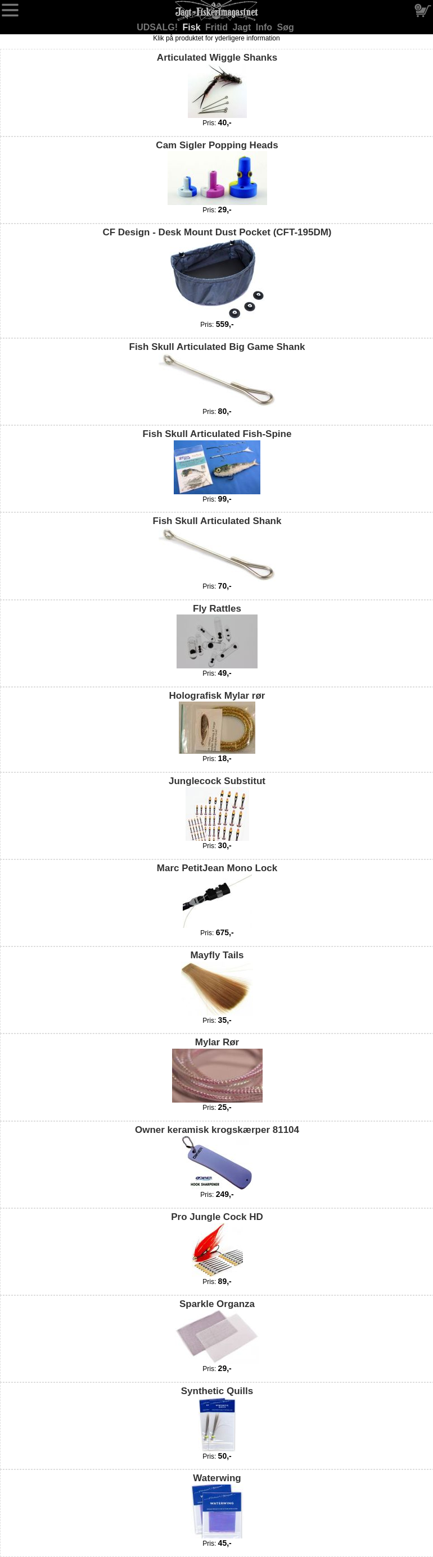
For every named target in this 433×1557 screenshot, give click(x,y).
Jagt (242, 27)
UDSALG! (158, 27)
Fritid (217, 27)
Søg (285, 27)
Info (265, 27)
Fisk (193, 27)
